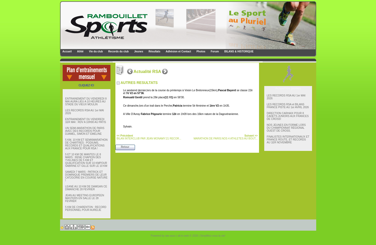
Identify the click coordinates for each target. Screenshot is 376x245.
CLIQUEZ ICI (86, 85)
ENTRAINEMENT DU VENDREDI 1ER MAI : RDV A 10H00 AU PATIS (85, 121)
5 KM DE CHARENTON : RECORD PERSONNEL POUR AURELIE (86, 208)
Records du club (118, 51)
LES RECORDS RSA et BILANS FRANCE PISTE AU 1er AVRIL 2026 (288, 106)
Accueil (67, 51)
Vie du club (95, 51)
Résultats (154, 51)
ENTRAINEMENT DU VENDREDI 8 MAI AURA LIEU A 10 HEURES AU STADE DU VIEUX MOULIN (86, 101)
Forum (214, 51)
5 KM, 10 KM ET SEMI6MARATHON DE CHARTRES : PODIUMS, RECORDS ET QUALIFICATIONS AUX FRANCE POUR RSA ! (86, 144)
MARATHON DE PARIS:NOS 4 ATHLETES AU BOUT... (225, 137)
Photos (200, 51)
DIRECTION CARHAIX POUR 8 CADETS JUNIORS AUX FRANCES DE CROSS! (288, 116)
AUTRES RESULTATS (139, 83)
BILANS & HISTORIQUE (239, 51)
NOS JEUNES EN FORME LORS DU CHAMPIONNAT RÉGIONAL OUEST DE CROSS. (286, 128)
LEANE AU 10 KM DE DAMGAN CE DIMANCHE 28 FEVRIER (86, 188)
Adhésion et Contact (178, 51)
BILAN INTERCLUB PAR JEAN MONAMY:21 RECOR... (149, 137)
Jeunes (138, 51)
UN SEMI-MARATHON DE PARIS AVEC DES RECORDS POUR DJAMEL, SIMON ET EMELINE (84, 131)
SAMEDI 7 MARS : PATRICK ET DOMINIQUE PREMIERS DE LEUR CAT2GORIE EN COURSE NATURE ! (86, 176)
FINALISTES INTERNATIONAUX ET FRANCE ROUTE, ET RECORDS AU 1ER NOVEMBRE (288, 139)
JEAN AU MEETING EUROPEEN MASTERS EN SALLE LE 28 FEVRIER (84, 198)
